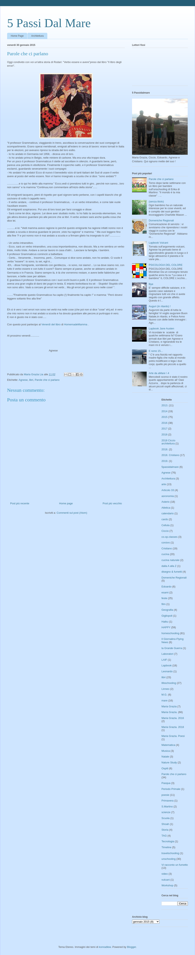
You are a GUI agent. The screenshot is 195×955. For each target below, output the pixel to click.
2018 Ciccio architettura (168, 442)
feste (164, 598)
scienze (165, 812)
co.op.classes (169, 536)
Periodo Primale (170, 788)
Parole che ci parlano (47, 379)
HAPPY (165, 627)
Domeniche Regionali (161, 220)
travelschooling (170, 853)
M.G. (164, 694)
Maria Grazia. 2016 (172, 718)
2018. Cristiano (170, 455)
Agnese (23, 379)
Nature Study (169, 762)
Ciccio (165, 530)
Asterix (165, 501)
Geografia (167, 609)
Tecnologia (167, 841)
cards (164, 519)
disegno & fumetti (171, 571)
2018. (164, 449)
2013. (164, 405)
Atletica (165, 507)
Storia (164, 829)
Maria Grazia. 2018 (172, 727)
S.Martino (167, 806)
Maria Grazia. (169, 712)
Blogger (131, 946)
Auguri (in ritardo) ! (160, 306)
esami (165, 592)
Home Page (17, 35)
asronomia (167, 496)
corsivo (165, 542)
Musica (165, 750)
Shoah (165, 824)
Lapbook (166, 665)
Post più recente (19, 503)
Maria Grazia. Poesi (173, 736)
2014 (164, 411)
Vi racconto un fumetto (174, 864)
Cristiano (166, 548)
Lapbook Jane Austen (161, 328)
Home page (66, 503)
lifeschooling (168, 683)
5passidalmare (170, 466)
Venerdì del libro (51, 324)
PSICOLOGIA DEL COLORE (165, 264)
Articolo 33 (167, 490)
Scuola (165, 818)
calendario (167, 513)
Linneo (165, 688)
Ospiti (164, 768)
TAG (164, 835)
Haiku (164, 621)
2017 (164, 428)
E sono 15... (156, 350)
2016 (164, 422)
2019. (164, 461)
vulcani (165, 879)
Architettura (37, 35)
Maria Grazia (169, 706)
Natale (165, 756)
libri (31, 379)
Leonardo (167, 671)
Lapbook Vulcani (158, 242)
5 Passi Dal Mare (49, 23)
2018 (164, 434)
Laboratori (167, 653)
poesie (165, 794)
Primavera (167, 800)
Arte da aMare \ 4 (159, 373)
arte (163, 484)
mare (164, 700)
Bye (151, 284)
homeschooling (170, 633)
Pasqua (165, 783)
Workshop (167, 885)
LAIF (164, 659)
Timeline (166, 847)
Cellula (165, 525)
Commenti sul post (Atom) (72, 512)
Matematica (168, 744)
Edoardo (166, 586)
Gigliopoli (166, 615)
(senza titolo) (156, 201)
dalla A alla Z (169, 565)
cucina (165, 554)
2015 (164, 416)
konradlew (105, 946)
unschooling (168, 858)
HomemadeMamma (75, 324)
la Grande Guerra (171, 648)
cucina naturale (170, 560)
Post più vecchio (112, 503)
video (164, 873)
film (163, 604)
